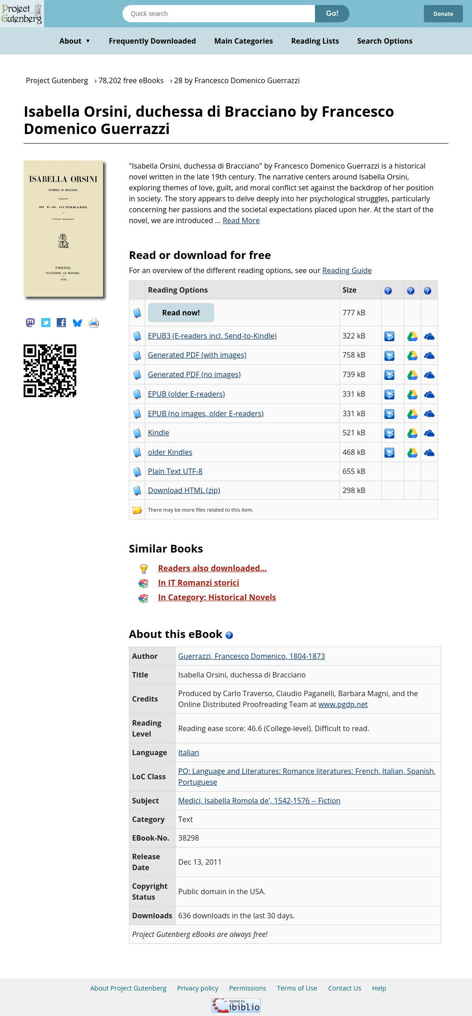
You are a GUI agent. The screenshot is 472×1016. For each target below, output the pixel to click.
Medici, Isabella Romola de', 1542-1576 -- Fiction (259, 801)
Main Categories (243, 41)
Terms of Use (297, 988)
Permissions (247, 988)
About (75, 40)
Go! (332, 13)
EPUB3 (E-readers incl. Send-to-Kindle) (212, 336)
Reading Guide (347, 270)
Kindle (158, 433)
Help (379, 988)
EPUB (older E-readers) (186, 394)
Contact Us (344, 988)
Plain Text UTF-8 (175, 471)
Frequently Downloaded (152, 41)
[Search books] (219, 13)
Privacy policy (197, 988)
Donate (440, 13)
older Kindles (170, 452)
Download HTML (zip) (184, 490)
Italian (188, 752)
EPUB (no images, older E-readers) (206, 413)
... (237, 220)
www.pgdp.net (343, 704)
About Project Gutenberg (128, 988)
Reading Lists (315, 41)
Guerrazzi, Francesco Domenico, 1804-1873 (251, 656)
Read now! (190, 313)
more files (194, 509)
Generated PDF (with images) (197, 355)
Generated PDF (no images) (194, 374)
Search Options (385, 41)
